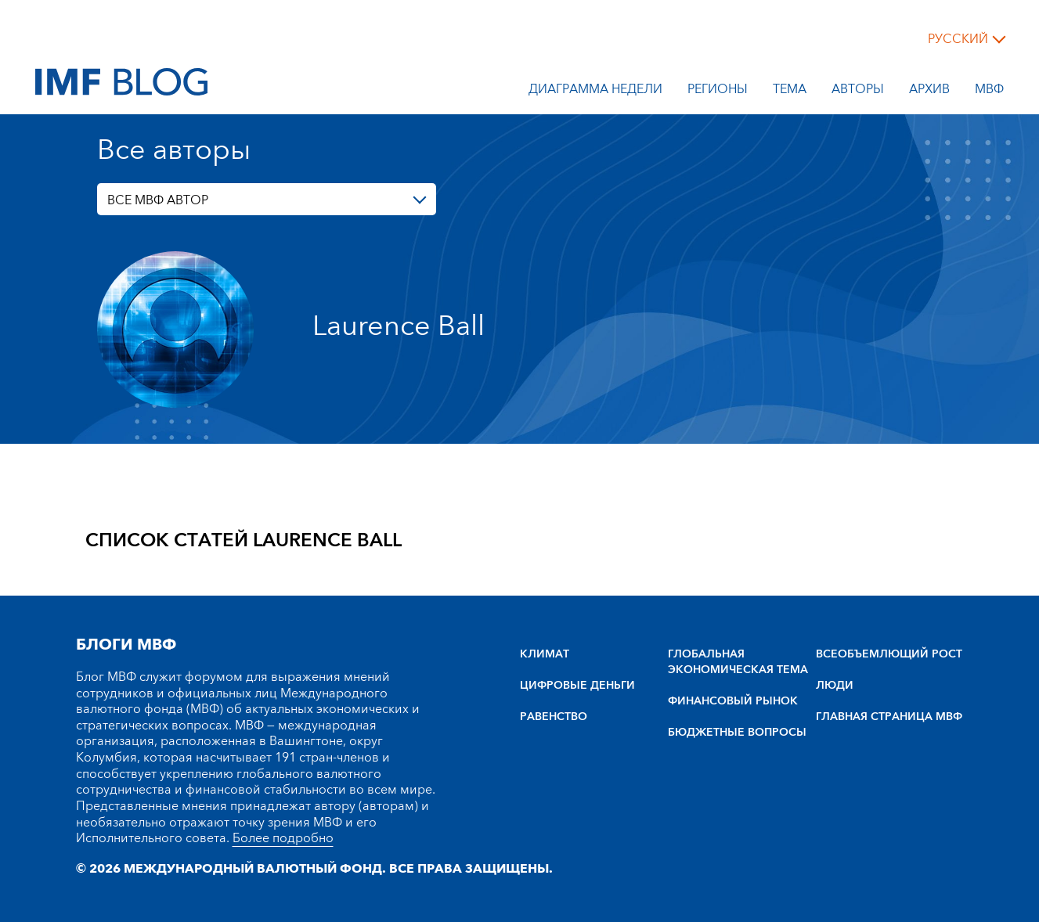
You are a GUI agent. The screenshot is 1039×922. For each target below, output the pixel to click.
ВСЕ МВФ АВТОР (157, 200)
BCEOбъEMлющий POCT (889, 654)
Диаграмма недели (595, 91)
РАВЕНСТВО (553, 717)
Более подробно (283, 838)
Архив (929, 91)
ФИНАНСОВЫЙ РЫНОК (733, 701)
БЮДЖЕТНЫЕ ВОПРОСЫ (737, 732)
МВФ (989, 91)
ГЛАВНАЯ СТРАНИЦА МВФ (889, 717)
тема (789, 91)
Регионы (717, 91)
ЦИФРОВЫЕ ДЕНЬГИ (577, 685)
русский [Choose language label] (958, 39)
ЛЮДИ (834, 685)
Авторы (858, 91)
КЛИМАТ (544, 654)
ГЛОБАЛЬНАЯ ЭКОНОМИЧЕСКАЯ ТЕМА (738, 662)
